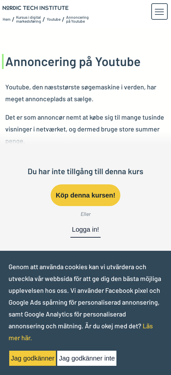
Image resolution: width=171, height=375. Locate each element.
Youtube (54, 19)
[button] (159, 12)
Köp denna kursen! (85, 195)
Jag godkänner (32, 358)
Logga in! (85, 229)
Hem (7, 19)
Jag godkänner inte (87, 358)
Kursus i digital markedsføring (28, 19)
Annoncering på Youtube (77, 19)
